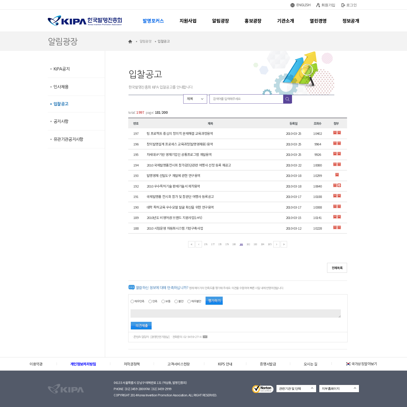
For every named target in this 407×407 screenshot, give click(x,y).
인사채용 (60, 87)
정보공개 (350, 20)
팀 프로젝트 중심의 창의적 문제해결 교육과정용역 (180, 133)
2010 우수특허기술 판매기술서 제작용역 (173, 186)
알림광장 (220, 20)
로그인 (351, 4)
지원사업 (188, 20)
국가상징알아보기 (361, 363)
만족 (154, 301)
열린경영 (318, 20)
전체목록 (337, 267)
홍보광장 (253, 20)
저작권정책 (132, 364)
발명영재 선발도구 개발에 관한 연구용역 (173, 175)
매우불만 (196, 301)
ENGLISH (303, 4)
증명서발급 (268, 363)
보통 (167, 301)
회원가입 (328, 4)
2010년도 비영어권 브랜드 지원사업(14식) (174, 217)
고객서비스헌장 (178, 364)
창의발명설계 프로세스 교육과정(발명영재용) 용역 (180, 144)
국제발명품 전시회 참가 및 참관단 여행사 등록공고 (180, 196)
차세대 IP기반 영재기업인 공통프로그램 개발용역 (179, 154)
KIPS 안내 (225, 363)
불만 (180, 301)
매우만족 (139, 301)
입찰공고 (60, 104)
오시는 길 (310, 364)
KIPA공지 (61, 69)
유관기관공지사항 (68, 139)
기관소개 (285, 20)
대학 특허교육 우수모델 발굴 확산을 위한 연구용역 (180, 207)
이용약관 (36, 364)
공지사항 (60, 121)
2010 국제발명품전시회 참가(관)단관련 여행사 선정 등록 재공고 (189, 165)
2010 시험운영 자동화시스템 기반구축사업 (175, 228)
